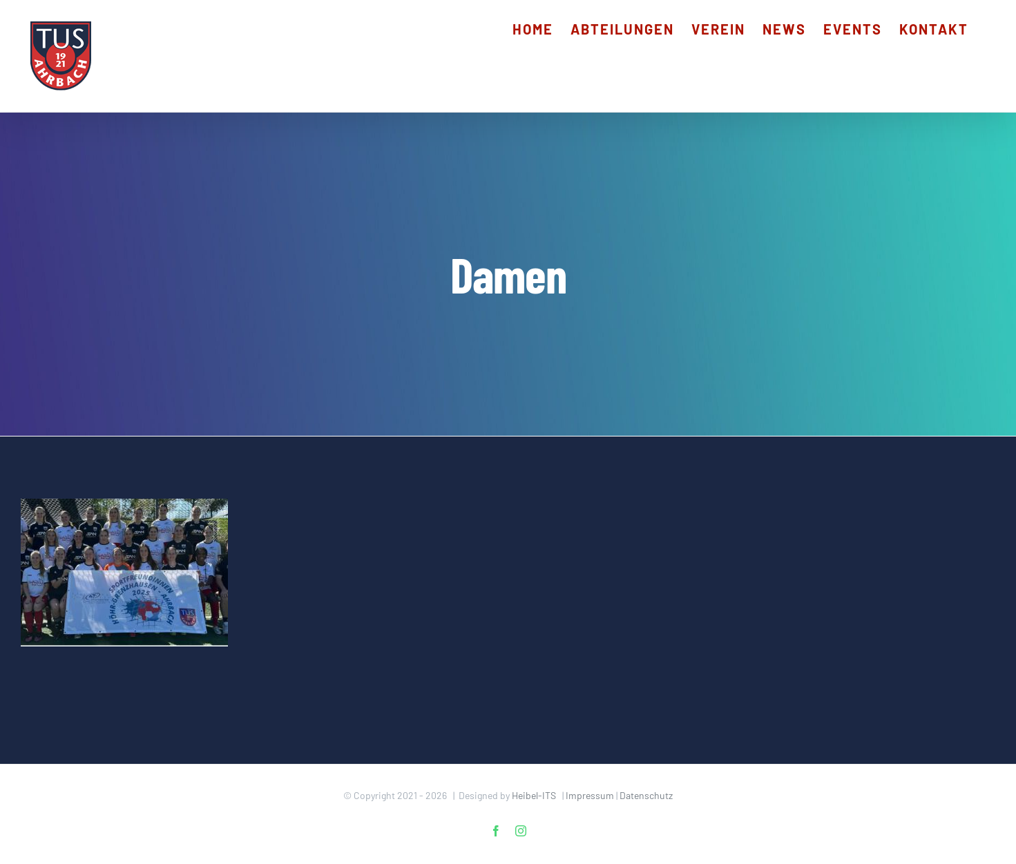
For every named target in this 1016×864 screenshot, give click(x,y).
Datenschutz (646, 795)
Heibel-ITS (534, 795)
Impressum (590, 795)
